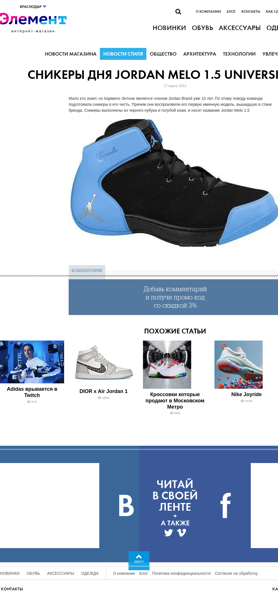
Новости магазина (70, 54)
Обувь (33, 573)
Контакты (250, 11)
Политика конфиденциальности (181, 573)
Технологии (239, 54)
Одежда (90, 573)
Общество (163, 54)
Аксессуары (60, 573)
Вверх (139, 561)
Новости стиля (123, 54)
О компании (208, 11)
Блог (231, 11)
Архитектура (199, 54)
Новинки (10, 573)
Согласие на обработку (236, 573)
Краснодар (33, 7)
